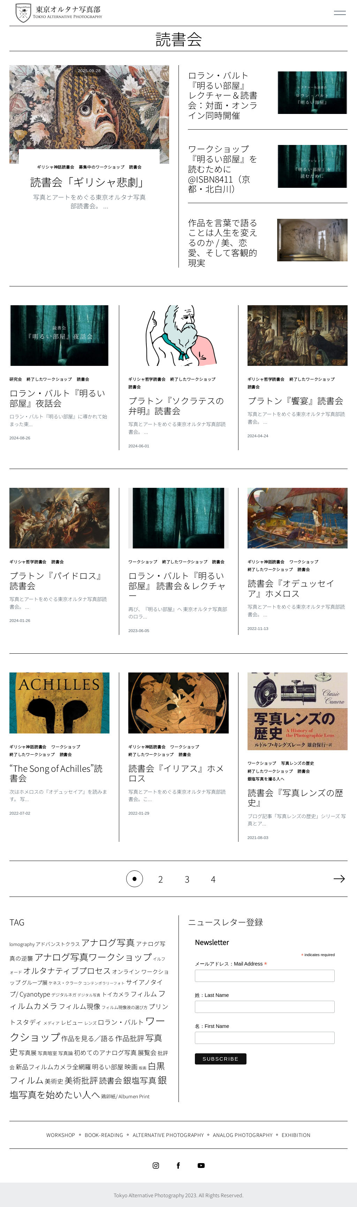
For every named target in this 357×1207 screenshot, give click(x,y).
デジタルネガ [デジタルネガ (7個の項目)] (63, 994)
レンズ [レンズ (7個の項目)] (90, 1022)
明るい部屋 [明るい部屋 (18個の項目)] (107, 1065)
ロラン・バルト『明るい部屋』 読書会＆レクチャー (177, 588)
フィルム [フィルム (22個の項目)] (143, 993)
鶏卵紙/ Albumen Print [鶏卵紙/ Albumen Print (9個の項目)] (125, 1095)
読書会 (138, 166)
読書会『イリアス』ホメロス (176, 773)
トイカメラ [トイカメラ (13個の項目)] (115, 993)
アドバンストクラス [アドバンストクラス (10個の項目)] (58, 943)
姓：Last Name (212, 994)
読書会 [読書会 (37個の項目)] (110, 1079)
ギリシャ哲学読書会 (148, 378)
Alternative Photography (168, 1133)
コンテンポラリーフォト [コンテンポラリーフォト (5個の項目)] (104, 982)
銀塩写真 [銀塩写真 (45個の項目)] (140, 1079)
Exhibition (296, 1133)
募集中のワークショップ (102, 166)
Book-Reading (104, 1133)
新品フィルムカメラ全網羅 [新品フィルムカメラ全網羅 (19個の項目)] (53, 1065)
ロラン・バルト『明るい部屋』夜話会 (57, 396)
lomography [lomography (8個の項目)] (22, 943)
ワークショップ (144, 558)
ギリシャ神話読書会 (53, 166)
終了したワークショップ (52, 378)
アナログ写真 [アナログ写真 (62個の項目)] (108, 941)
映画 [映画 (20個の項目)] (131, 1065)
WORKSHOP (60, 1133)
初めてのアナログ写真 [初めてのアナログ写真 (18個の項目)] (105, 1051)
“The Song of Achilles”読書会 (57, 773)
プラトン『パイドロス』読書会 (57, 576)
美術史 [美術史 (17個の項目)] (54, 1080)
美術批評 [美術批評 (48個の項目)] (81, 1079)
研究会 (16, 378)
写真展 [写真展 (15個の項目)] (28, 1052)
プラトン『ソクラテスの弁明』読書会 (176, 403)
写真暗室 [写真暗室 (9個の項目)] (47, 1052)
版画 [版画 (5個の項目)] (142, 1067)
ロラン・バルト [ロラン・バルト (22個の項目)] (121, 1021)
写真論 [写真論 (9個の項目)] (65, 1052)
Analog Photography (242, 1133)
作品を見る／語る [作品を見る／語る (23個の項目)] (87, 1037)
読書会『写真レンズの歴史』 (295, 796)
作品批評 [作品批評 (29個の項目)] (129, 1037)
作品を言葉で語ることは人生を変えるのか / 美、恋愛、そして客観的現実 (223, 242)
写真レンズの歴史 (301, 765)
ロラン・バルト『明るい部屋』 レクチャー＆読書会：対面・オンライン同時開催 (223, 95)
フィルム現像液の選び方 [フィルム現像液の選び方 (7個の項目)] (124, 1007)
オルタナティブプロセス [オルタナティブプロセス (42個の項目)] (67, 970)
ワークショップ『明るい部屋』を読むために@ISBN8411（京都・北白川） (223, 168)
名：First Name (212, 1025)
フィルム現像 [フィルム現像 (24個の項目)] (79, 1005)
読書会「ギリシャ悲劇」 (89, 180)
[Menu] (340, 13)
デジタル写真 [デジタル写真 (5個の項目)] (88, 994)
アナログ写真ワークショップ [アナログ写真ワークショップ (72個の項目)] (93, 956)
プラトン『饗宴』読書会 (295, 398)
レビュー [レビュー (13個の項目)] (72, 1021)
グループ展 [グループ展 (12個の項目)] (34, 981)
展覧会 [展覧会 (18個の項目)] (147, 1051)
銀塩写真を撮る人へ (268, 778)
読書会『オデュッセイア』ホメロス (298, 583)
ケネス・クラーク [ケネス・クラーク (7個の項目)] (65, 982)
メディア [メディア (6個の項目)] (51, 1022)
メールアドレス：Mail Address (231, 964)
